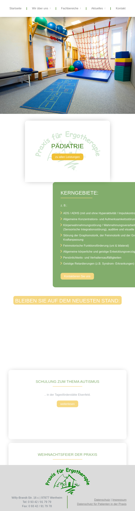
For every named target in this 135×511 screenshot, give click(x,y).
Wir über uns (41, 8)
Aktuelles (98, 8)
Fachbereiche (71, 8)
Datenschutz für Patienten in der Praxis (101, 504)
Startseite (15, 8)
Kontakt (121, 8)
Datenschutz (102, 499)
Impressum (119, 499)
